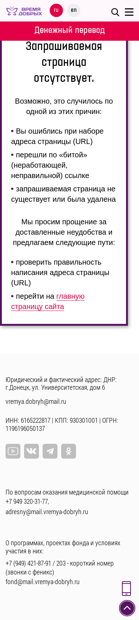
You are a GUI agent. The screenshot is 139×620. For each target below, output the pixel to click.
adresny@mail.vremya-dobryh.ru (47, 511)
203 (61, 563)
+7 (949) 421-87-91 (28, 563)
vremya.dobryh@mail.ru (36, 401)
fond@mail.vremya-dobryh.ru (43, 581)
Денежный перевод (69, 30)
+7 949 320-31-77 (27, 501)
